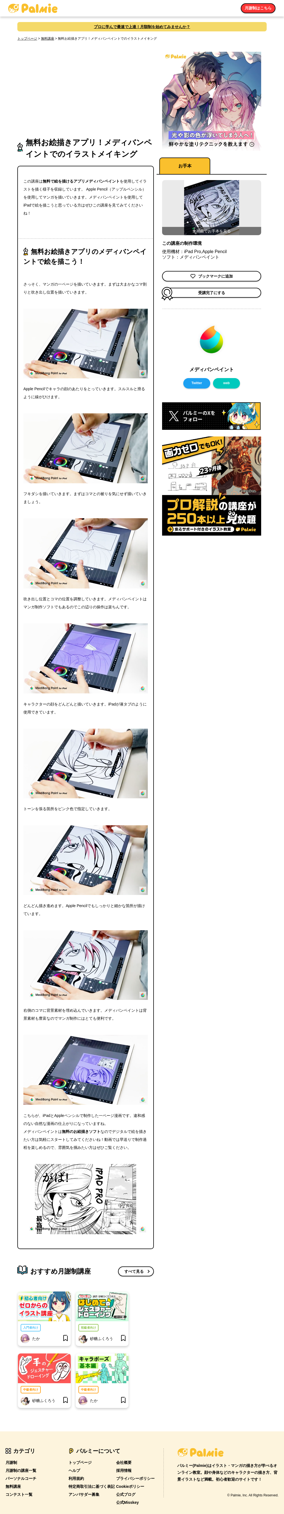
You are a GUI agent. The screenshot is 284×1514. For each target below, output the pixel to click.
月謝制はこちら (258, 8)
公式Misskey (127, 1502)
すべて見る (134, 1271)
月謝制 (11, 1462)
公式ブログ (125, 1494)
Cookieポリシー (130, 1486)
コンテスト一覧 (19, 1494)
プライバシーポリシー (135, 1478)
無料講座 (47, 38)
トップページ (27, 38)
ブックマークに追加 (211, 276)
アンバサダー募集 (84, 1494)
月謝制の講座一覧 (21, 1470)
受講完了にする (193, 293)
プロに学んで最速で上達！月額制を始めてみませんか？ (142, 27)
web (226, 383)
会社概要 (124, 1462)
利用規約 (76, 1478)
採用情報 (124, 1470)
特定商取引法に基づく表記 (92, 1486)
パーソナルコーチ (21, 1478)
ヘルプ (74, 1470)
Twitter (197, 383)
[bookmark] (65, 1338)
